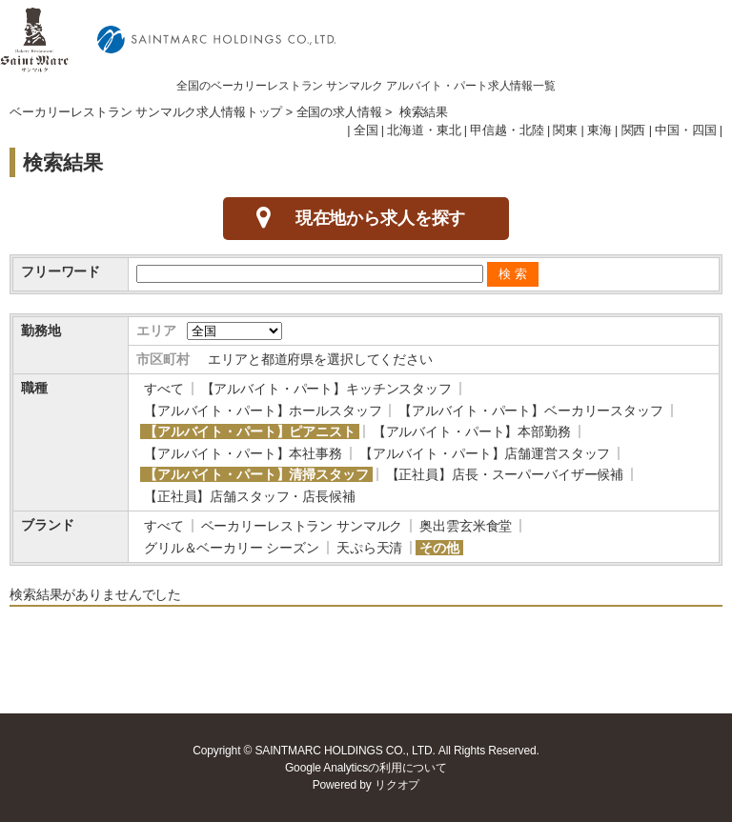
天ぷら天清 (369, 547)
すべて (164, 388)
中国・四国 (685, 130)
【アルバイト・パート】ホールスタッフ (262, 410)
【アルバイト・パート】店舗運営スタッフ (484, 453)
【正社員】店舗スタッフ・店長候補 (250, 496)
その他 (439, 547)
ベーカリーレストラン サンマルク (302, 525)
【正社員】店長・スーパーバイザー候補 (504, 474)
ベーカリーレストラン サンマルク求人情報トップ (146, 112)
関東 (565, 130)
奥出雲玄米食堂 (465, 525)
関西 (633, 130)
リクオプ (397, 785)
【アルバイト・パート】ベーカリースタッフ (530, 410)
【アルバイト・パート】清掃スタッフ (256, 474)
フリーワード (60, 271)
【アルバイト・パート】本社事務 (243, 453)
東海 (599, 130)
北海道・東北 (423, 130)
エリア (156, 330)
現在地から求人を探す (380, 218)
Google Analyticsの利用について (366, 767)
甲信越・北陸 (506, 130)
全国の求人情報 (339, 112)
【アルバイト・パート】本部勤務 (472, 431)
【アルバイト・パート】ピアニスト (250, 431)
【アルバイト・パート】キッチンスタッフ (326, 388)
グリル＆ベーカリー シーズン (231, 547)
